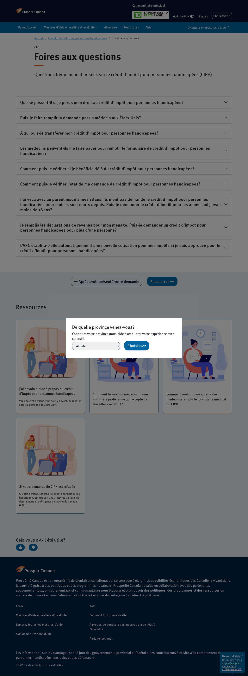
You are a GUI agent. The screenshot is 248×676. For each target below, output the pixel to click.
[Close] (180, 319)
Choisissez (136, 345)
